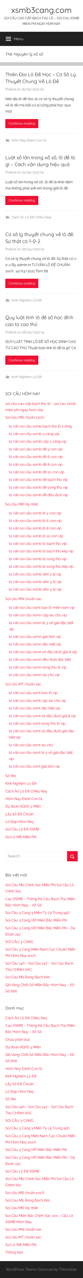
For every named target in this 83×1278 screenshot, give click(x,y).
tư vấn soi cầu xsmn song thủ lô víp (37, 667)
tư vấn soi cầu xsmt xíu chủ (31, 745)
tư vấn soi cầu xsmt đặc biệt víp (34, 708)
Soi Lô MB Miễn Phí (20, 837)
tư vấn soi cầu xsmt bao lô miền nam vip (42, 607)
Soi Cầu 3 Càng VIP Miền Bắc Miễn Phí (36, 920)
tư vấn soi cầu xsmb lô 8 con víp (35, 528)
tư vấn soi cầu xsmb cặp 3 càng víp (37, 441)
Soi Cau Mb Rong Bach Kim (27, 977)
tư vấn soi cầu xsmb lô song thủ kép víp (41, 566)
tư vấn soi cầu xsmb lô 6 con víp (35, 521)
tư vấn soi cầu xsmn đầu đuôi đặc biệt (40, 659)
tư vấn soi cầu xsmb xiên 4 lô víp (35, 589)
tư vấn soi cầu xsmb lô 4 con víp (35, 513)
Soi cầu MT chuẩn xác (23, 684)
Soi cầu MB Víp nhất (21, 504)
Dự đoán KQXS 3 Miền (23, 806)
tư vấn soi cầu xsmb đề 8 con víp (35, 464)
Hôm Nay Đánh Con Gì (29, 140)
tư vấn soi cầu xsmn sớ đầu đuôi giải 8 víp (43, 652)
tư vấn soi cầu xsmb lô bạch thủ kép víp (41, 551)
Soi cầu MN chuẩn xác (23, 599)
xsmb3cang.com (41, 10)
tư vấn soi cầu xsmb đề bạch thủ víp (38, 480)
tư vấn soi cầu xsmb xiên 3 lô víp (35, 582)
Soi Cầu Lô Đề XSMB (22, 829)
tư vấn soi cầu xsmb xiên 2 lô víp (35, 574)
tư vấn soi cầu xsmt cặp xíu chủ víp (37, 701)
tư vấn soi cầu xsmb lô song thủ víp (38, 559)
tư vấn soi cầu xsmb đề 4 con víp (35, 449)
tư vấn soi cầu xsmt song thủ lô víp (37, 723)
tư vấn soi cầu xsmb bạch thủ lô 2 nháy (40, 426)
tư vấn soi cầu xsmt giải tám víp (34, 766)
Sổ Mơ (10, 776)
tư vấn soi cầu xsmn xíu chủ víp (34, 675)
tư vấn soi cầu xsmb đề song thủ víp (38, 487)
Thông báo (14, 1252)
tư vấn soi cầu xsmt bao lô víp (33, 693)
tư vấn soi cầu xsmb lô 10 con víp (36, 536)
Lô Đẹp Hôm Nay (19, 822)
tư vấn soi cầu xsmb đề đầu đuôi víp (38, 495)
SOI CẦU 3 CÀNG (19, 942)
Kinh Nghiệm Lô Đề (27, 300)
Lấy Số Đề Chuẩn (19, 814)
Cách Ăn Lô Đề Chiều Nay (31, 217)
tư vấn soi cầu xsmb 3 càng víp (34, 434)
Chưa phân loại (17, 1039)
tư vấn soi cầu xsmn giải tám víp (35, 637)
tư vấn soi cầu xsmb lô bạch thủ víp (38, 543)
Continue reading (22, 123)
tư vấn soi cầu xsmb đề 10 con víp (36, 472)
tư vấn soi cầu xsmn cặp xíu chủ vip (38, 615)
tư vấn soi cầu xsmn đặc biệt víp (35, 644)
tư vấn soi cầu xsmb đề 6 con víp (36, 457)
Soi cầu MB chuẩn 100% (24, 417)
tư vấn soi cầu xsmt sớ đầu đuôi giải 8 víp (42, 716)
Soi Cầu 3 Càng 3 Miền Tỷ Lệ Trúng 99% (37, 913)
